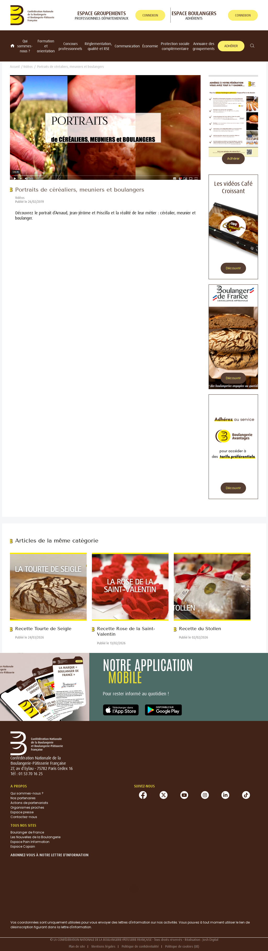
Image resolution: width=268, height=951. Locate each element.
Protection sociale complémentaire (175, 46)
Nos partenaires (23, 798)
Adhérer (231, 46)
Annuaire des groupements (204, 46)
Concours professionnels (70, 46)
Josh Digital (210, 940)
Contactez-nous (23, 817)
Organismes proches (27, 807)
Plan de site (77, 946)
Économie (150, 45)
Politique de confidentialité (140, 946)
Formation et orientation (46, 45)
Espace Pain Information (29, 842)
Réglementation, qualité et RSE (98, 46)
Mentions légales (103, 946)
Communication (127, 45)
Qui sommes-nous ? (25, 45)
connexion (150, 15)
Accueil (15, 67)
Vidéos (28, 67)
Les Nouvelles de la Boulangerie (35, 837)
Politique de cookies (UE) (182, 946)
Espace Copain (22, 846)
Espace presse (22, 812)
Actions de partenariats (29, 803)
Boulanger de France (27, 832)
